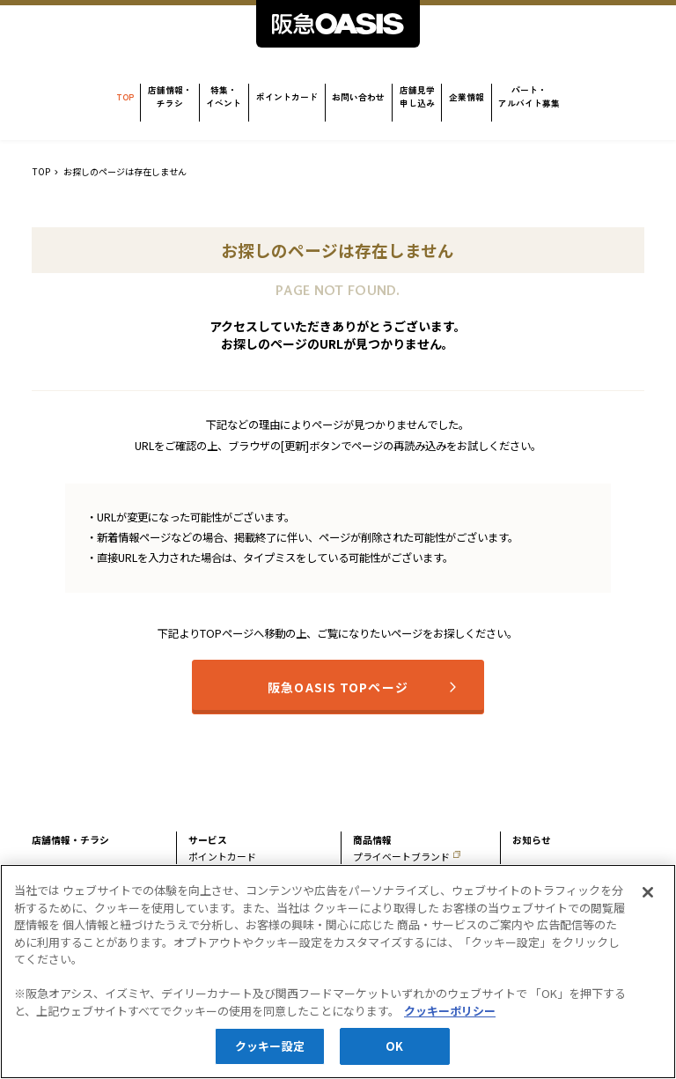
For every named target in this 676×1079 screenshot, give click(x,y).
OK (394, 1054)
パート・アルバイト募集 (529, 96)
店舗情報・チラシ (170, 96)
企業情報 (466, 97)
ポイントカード (287, 97)
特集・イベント (223, 96)
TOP (125, 97)
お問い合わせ (358, 97)
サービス (207, 839)
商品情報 (372, 839)
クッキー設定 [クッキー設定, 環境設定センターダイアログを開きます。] (270, 1054)
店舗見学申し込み (417, 96)
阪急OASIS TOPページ (338, 687)
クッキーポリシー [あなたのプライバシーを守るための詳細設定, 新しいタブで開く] (450, 1017)
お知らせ (531, 839)
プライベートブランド (401, 856)
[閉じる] (647, 899)
